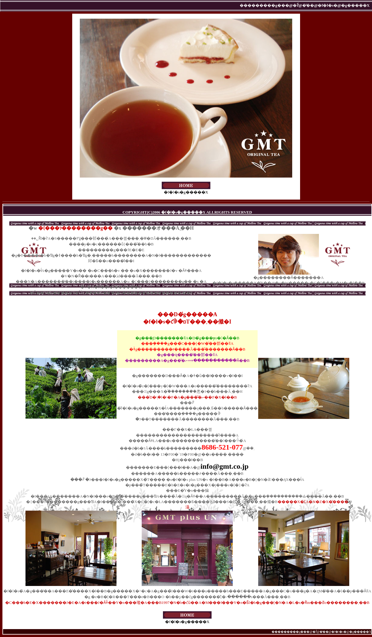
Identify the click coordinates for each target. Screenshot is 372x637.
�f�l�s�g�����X (186, 190)
